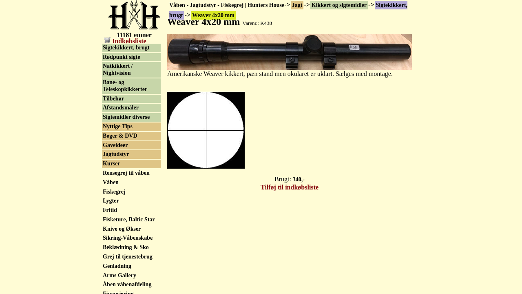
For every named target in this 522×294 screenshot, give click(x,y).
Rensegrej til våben (126, 173)
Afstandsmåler (121, 108)
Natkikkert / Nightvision (118, 69)
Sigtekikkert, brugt (126, 48)
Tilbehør (113, 99)
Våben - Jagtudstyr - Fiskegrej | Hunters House (226, 5)
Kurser (111, 163)
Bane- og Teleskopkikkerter (125, 85)
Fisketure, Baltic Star (129, 219)
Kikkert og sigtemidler (339, 5)
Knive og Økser (122, 229)
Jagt (297, 5)
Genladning (117, 266)
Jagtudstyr (116, 154)
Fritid (110, 210)
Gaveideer (115, 145)
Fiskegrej (114, 192)
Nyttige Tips (118, 126)
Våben (111, 182)
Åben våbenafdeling (127, 284)
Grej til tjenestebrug (128, 257)
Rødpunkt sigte (121, 57)
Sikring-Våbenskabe (128, 238)
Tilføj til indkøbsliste (290, 187)
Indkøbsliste (125, 41)
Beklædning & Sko (126, 247)
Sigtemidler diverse (126, 117)
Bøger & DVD (120, 136)
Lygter (111, 201)
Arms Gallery (119, 275)
